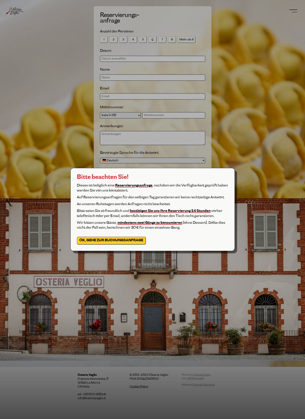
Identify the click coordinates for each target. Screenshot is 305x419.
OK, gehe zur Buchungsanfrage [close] (111, 240)
